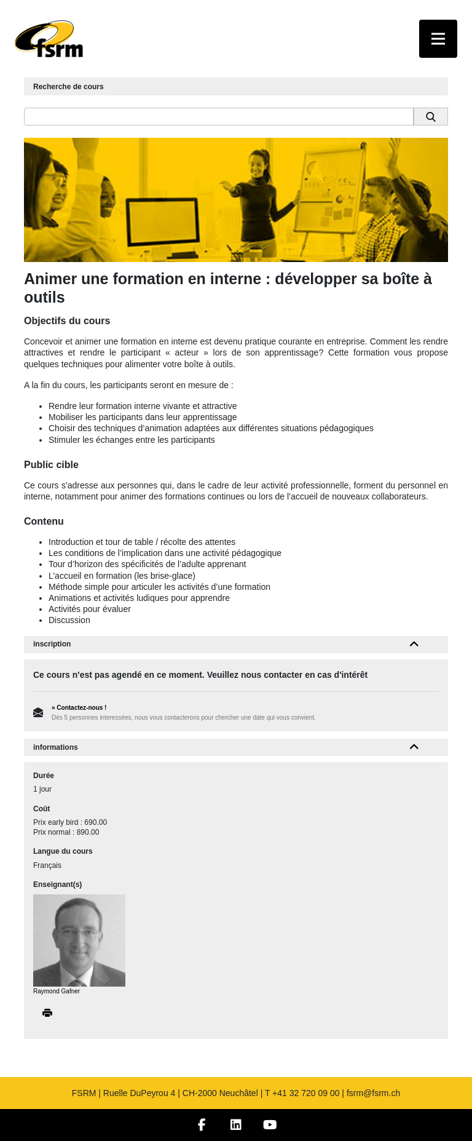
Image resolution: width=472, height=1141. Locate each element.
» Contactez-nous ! (79, 707)
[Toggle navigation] (438, 39)
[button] (415, 644)
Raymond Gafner (56, 991)
